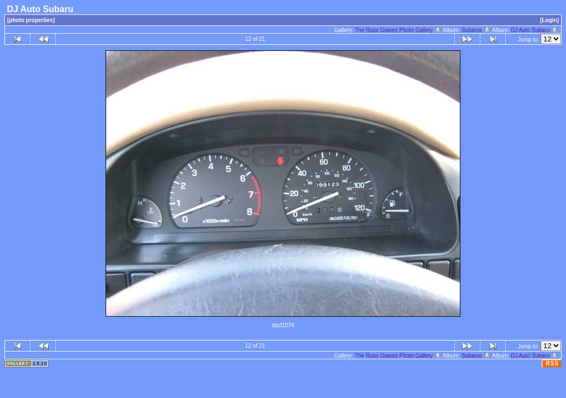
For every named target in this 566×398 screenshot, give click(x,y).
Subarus (476, 30)
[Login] (549, 20)
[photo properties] (31, 20)
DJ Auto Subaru (534, 30)
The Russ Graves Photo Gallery (398, 30)
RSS (552, 363)
